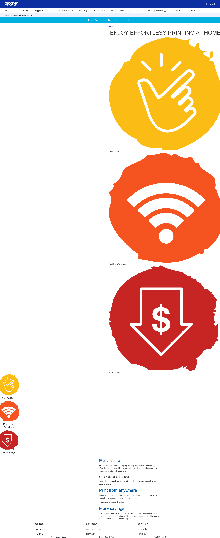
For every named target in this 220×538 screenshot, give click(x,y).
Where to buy (124, 11)
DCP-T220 (38, 524)
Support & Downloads (44, 11)
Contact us (191, 11)
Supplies (25, 11)
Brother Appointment (154, 11)
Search (210, 4)
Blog (138, 11)
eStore (82, 11)
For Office (129, 20)
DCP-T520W (143, 524)
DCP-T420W (91, 524)
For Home (112, 20)
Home (7, 15)
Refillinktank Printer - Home (22, 15)
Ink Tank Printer (93, 20)
